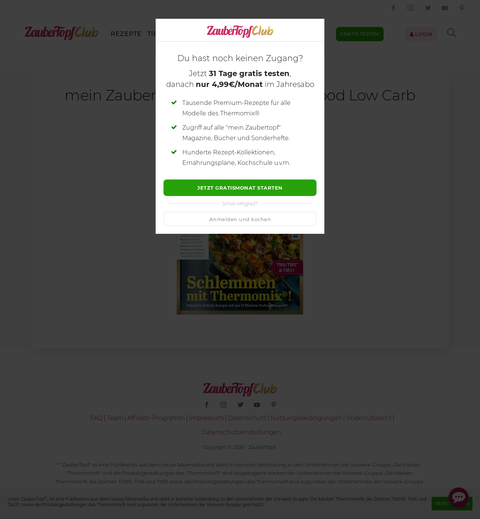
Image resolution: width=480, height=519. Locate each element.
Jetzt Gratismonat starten (240, 188)
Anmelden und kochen (240, 219)
